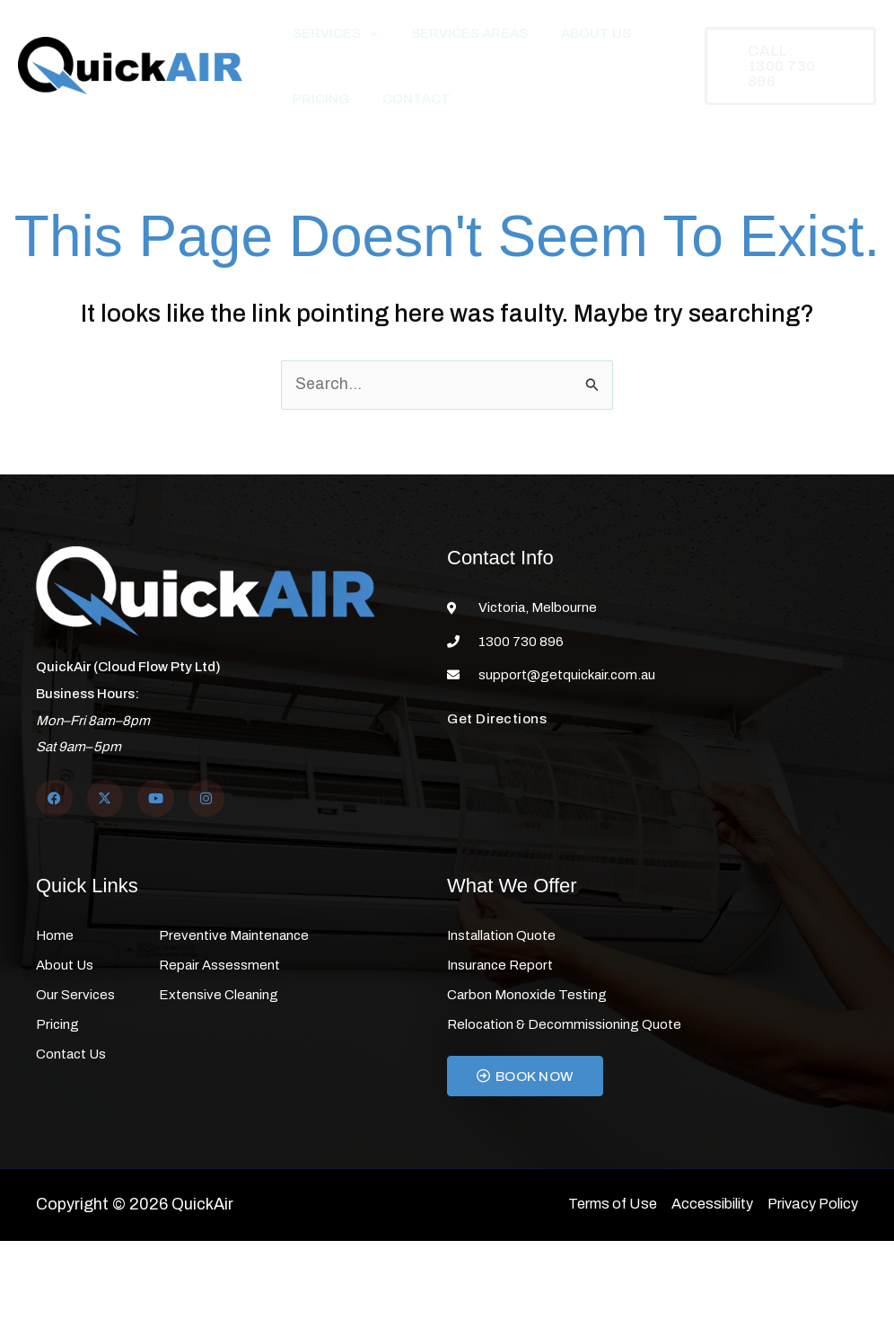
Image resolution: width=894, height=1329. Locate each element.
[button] (362, 40)
